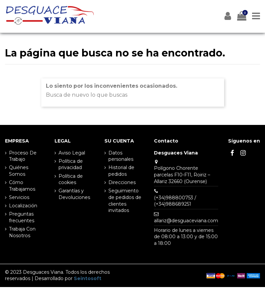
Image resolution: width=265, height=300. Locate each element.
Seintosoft (87, 278)
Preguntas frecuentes (21, 217)
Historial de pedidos (121, 170)
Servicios (19, 197)
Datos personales (120, 156)
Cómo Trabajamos (22, 185)
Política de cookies (71, 179)
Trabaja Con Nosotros (22, 232)
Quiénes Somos (18, 170)
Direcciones (122, 182)
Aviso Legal (72, 153)
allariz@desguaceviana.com (186, 221)
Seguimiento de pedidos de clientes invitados (124, 200)
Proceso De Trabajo (23, 156)
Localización (23, 206)
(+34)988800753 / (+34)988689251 (175, 201)
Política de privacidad (71, 164)
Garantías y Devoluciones (74, 194)
